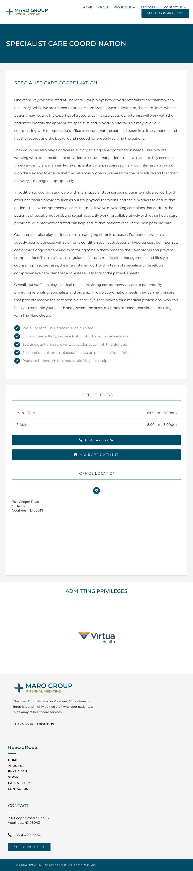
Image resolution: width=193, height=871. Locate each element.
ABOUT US (45, 724)
